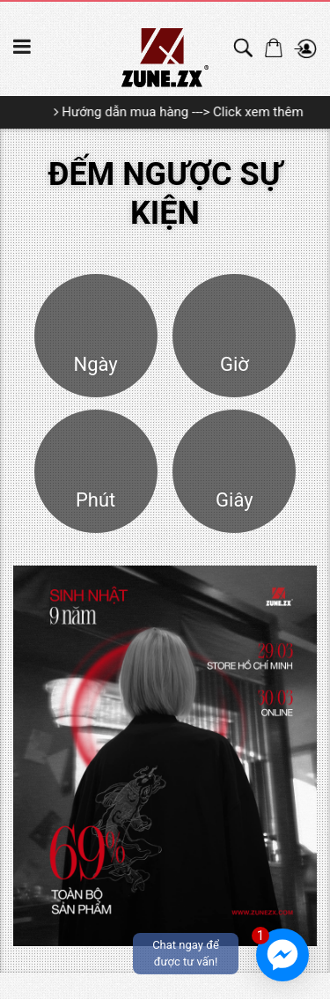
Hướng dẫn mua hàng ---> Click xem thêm (183, 112)
